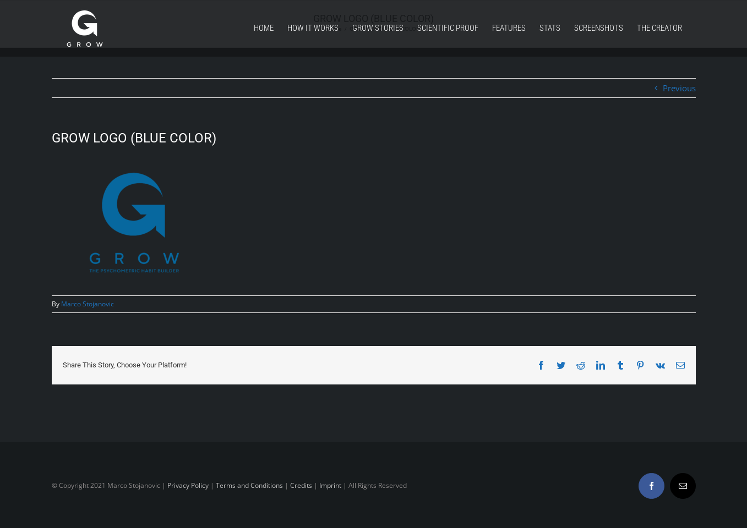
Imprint (330, 485)
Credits (301, 485)
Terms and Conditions (249, 485)
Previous (679, 88)
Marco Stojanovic (87, 304)
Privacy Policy (188, 485)
